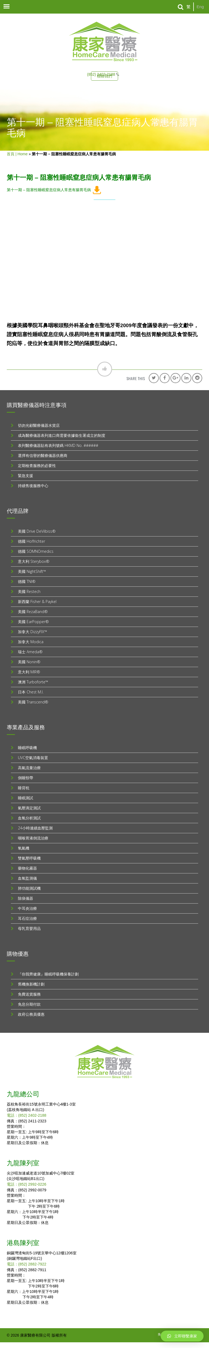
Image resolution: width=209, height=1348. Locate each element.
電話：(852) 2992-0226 (26, 1184)
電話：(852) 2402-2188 (26, 1115)
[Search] (180, 7)
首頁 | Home (17, 154)
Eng (200, 6)
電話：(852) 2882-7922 (26, 1264)
